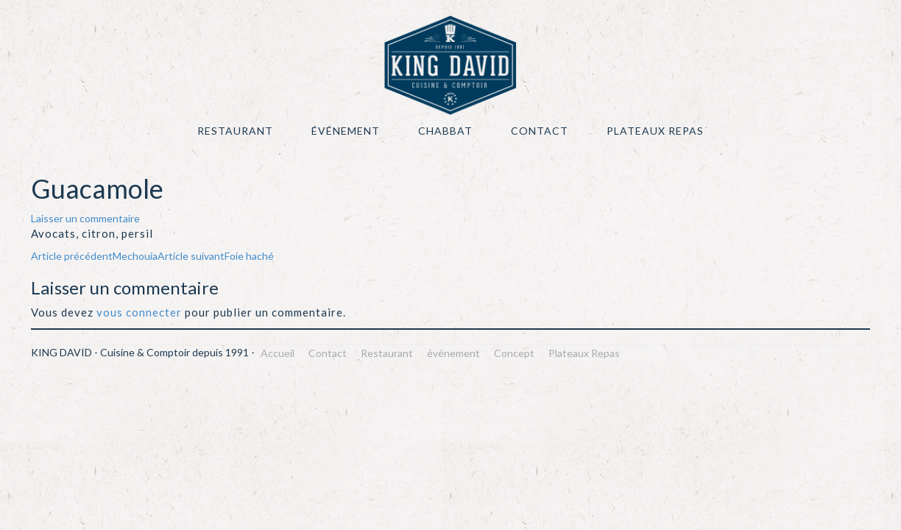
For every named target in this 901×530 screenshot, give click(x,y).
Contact (539, 130)
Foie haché (216, 256)
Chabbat (445, 130)
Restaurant (235, 130)
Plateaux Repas (655, 130)
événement (345, 130)
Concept (514, 353)
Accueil (277, 353)
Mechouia (94, 256)
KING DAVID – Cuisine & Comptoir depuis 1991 (450, 65)
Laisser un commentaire (85, 218)
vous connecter (139, 312)
